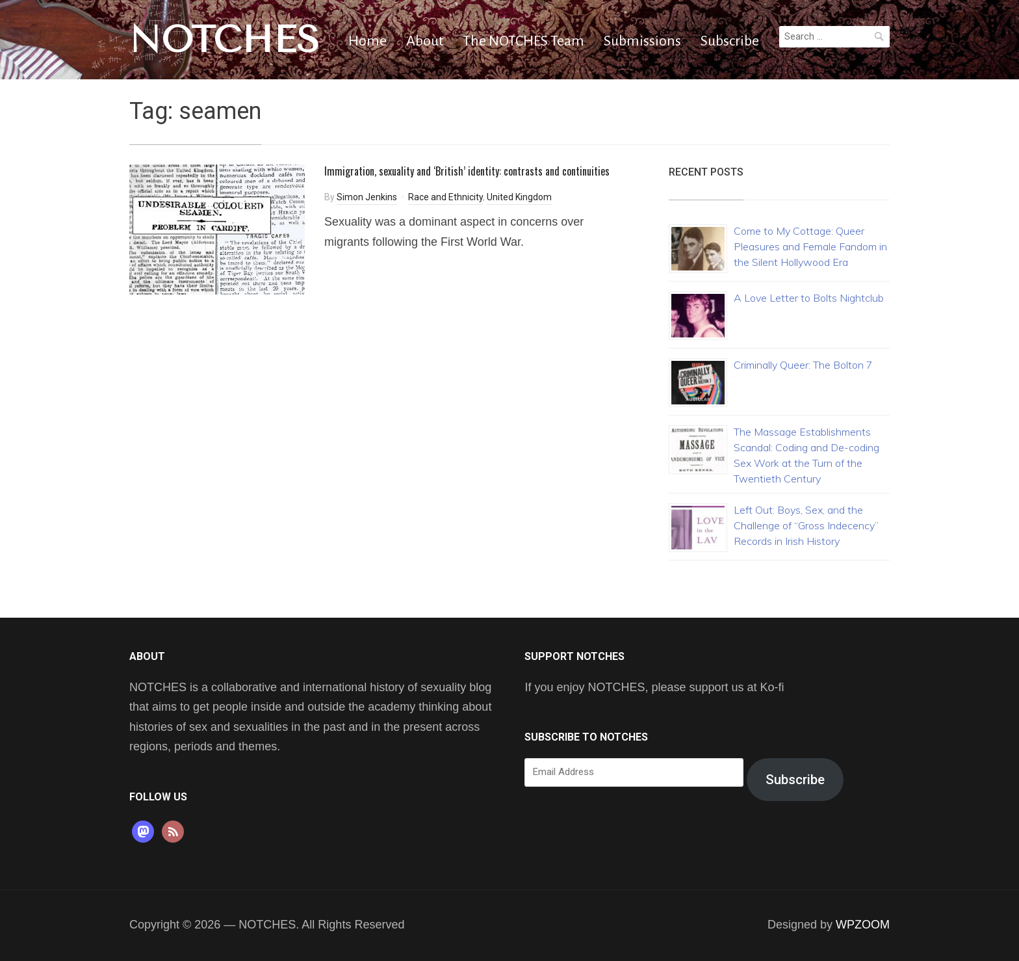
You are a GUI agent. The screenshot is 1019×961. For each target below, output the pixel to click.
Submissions (642, 41)
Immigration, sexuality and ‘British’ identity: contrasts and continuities (467, 171)
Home (367, 41)
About (424, 41)
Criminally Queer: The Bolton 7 (803, 364)
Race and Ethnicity (445, 197)
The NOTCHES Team (523, 41)
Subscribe (730, 41)
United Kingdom (519, 197)
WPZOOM (863, 924)
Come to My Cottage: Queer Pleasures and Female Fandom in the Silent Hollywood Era (810, 246)
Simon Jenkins (367, 197)
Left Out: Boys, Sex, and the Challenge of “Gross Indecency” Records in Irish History (806, 525)
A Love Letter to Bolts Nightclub (809, 297)
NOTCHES (224, 39)
